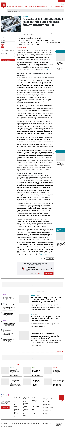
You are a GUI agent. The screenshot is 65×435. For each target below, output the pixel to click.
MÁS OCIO (59, 351)
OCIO (23, 6)
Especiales (25, 404)
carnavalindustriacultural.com (20, 424)
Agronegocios (17, 397)
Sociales (16, 416)
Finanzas (16, 406)
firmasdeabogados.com (36, 423)
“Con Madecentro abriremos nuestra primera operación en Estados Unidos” (8, 332)
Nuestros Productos (47, 401)
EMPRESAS (20, 6)
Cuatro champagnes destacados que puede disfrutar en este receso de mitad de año (61, 165)
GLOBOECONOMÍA (28, 6)
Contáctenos (45, 402)
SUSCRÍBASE (61, 1)
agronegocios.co (15, 423)
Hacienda (33, 367)
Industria (5, 303)
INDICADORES (57, 6)
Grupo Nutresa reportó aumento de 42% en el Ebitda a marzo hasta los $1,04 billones (9, 306)
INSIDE (62, 6)
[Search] (55, 3)
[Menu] (8, 6)
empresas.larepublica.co (25, 423)
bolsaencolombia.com (46, 423)
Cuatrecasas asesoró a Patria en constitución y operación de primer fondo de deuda (58, 371)
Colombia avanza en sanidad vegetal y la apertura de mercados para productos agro (58, 383)
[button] (19, 269)
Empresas (16, 404)
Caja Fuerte (25, 398)
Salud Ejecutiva (35, 413)
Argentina (12, 367)
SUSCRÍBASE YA (48, 273)
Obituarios (25, 410)
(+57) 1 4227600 (4, 403)
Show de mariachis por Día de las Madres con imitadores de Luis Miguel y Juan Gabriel (45, 318)
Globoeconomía (35, 406)
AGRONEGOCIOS (35, 6)
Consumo (16, 401)
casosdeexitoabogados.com (7, 424)
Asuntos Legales (17, 398)
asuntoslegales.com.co (5, 423)
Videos (24, 416)
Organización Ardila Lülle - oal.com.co (59, 424)
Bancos (4, 311)
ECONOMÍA (15, 6)
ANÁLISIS (41, 6)
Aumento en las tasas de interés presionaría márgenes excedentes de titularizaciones (36, 372)
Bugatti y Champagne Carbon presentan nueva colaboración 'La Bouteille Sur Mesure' (61, 66)
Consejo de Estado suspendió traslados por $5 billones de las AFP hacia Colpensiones (9, 298)
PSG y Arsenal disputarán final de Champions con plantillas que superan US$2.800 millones (46, 299)
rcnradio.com (36, 424)
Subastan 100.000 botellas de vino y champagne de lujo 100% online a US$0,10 (61, 243)
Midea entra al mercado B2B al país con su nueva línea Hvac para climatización (37, 383)
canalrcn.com (30, 424)
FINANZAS (11, 6)
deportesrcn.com (11, 426)
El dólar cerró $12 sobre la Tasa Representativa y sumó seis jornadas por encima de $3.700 (15, 383)
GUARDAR (60, 34)
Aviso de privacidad (47, 404)
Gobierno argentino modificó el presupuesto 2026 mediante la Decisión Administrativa (15, 372)
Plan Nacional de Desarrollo (14, 11)
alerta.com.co (4, 426)
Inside (33, 409)
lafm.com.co (50, 424)
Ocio (33, 410)
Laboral (4, 294)
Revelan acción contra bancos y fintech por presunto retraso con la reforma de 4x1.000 (9, 315)
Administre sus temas (6, 60)
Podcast (16, 413)
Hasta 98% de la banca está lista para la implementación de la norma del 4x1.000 (8, 341)
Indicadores (16, 409)
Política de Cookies (47, 410)
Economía (34, 401)
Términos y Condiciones (47, 405)
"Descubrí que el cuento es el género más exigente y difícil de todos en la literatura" (45, 336)
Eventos (33, 404)
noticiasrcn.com (44, 424)
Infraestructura (26, 409)
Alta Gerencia (26, 397)
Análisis (33, 397)
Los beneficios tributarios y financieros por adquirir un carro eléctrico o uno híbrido (9, 323)
